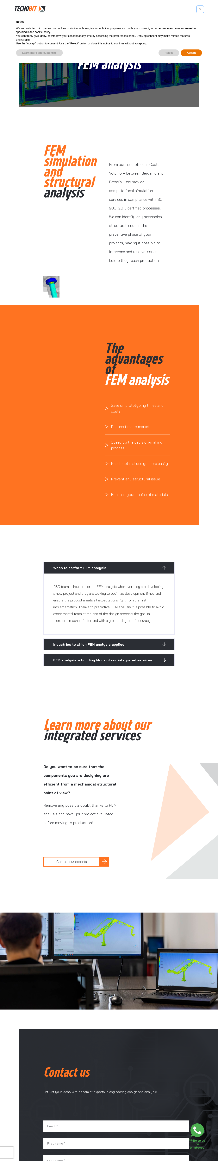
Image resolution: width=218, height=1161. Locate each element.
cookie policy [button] (42, 32)
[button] (109, 568)
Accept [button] (191, 52)
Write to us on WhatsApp (197, 1144)
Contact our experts (71, 861)
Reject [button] (169, 52)
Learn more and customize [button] (39, 52)
